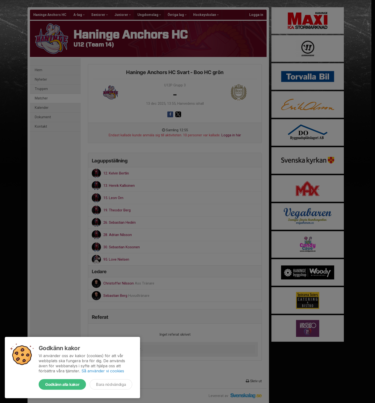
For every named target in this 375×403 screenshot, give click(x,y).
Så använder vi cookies (102, 370)
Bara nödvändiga (111, 384)
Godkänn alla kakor (62, 384)
